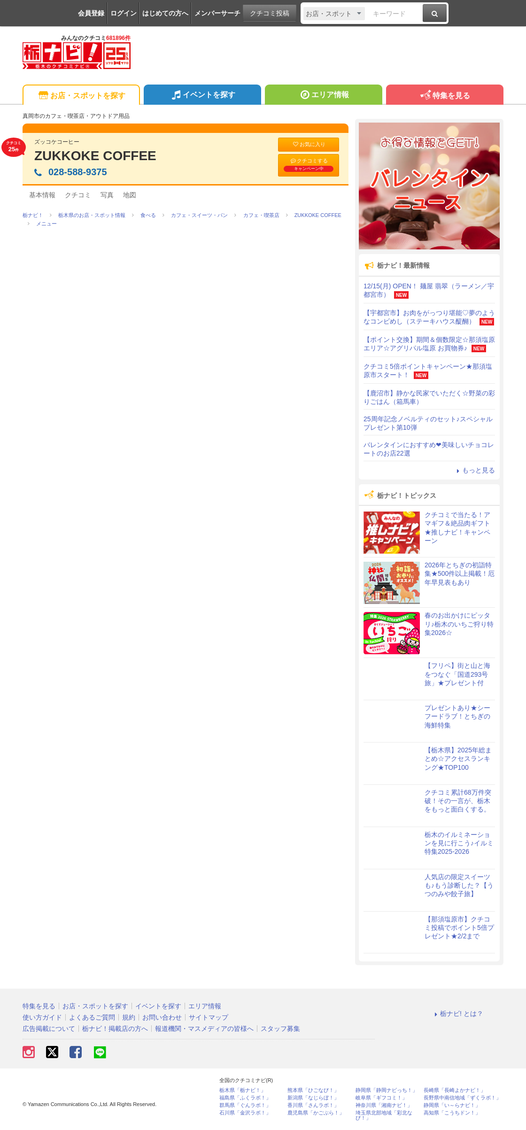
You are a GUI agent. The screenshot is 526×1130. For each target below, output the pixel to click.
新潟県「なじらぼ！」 (313, 1097)
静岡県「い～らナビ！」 (452, 1105)
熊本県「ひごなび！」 (313, 1090)
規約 (128, 1017)
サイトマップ (208, 1017)
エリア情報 (323, 96)
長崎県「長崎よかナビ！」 (455, 1090)
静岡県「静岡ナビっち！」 (387, 1090)
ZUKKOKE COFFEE (95, 155)
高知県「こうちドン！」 (452, 1112)
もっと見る (474, 470)
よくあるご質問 (92, 1017)
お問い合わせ (162, 1017)
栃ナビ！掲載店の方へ (115, 1028)
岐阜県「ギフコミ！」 (381, 1097)
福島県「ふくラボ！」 (245, 1097)
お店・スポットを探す (81, 96)
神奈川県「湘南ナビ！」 (384, 1105)
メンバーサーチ (217, 13)
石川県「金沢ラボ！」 (245, 1112)
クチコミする (308, 165)
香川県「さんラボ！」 (313, 1105)
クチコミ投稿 (269, 13)
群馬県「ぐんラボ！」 (245, 1105)
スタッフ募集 (280, 1028)
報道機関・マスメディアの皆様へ (204, 1028)
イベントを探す (202, 96)
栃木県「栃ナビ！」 (242, 1090)
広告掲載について (49, 1028)
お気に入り (308, 144)
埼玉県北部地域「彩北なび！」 (384, 1115)
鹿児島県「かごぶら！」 (315, 1112)
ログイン (123, 13)
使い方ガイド (42, 1017)
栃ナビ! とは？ (457, 1013)
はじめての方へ (165, 13)
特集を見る (444, 96)
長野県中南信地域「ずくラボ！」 (462, 1097)
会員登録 (91, 13)
